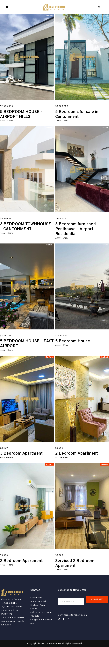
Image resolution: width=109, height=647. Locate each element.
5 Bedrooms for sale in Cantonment (76, 114)
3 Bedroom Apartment (21, 453)
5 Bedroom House (72, 341)
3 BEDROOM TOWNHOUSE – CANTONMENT (25, 227)
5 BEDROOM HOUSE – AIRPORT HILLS (21, 114)
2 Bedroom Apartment (76, 453)
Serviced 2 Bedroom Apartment (74, 563)
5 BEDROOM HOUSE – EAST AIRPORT (27, 344)
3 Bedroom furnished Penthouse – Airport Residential (75, 229)
